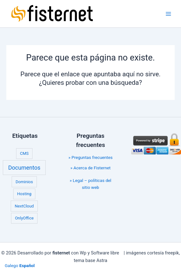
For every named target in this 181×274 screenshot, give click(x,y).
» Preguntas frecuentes (90, 157)
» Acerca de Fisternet (90, 167)
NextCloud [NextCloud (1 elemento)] (24, 206)
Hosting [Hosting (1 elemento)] (24, 193)
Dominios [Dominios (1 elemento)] (24, 181)
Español (27, 265)
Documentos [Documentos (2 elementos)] (24, 167)
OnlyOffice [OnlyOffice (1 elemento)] (24, 218)
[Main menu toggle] (168, 14)
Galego (11, 265)
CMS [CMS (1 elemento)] (24, 153)
